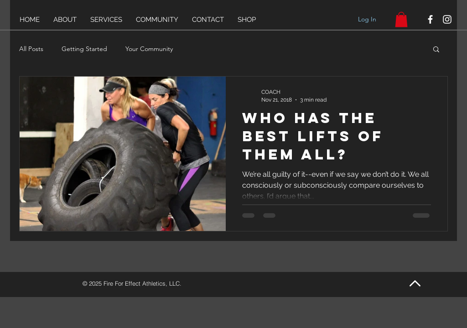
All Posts (31, 49)
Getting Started (84, 49)
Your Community (149, 49)
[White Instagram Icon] (447, 19)
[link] (401, 19)
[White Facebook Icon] (430, 19)
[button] (436, 50)
